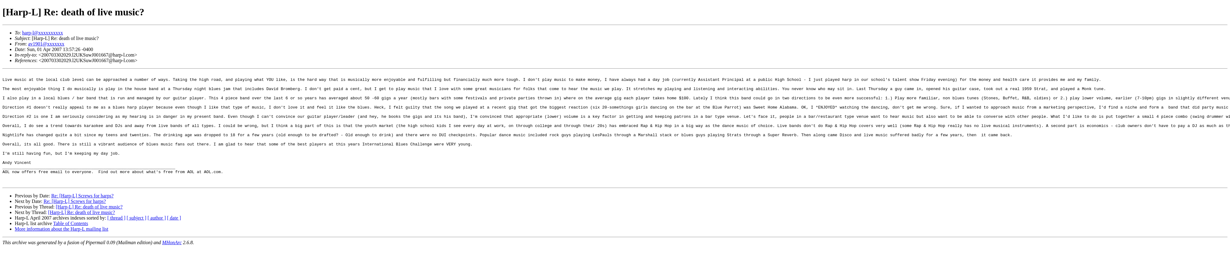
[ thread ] (116, 240)
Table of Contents (70, 245)
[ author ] (157, 240)
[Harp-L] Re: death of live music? (89, 229)
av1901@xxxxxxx (46, 43)
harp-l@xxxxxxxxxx (42, 32)
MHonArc (171, 264)
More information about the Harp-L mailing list (61, 251)
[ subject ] (136, 240)
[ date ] (174, 240)
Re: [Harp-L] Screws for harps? (82, 217)
